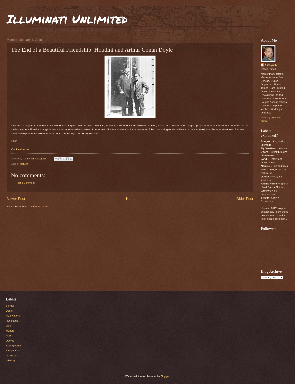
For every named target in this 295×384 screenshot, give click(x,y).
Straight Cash (13, 350)
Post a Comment (25, 182)
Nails (9, 335)
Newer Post (16, 199)
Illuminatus (12, 320)
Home (130, 199)
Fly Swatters (13, 315)
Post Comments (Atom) (35, 206)
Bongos (10, 305)
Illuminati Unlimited (67, 18)
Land (9, 325)
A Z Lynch (271, 65)
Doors (9, 310)
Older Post (244, 199)
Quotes (10, 340)
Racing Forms (13, 345)
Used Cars (12, 355)
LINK (14, 141)
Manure (24, 163)
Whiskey (10, 360)
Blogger (165, 376)
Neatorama (22, 149)
